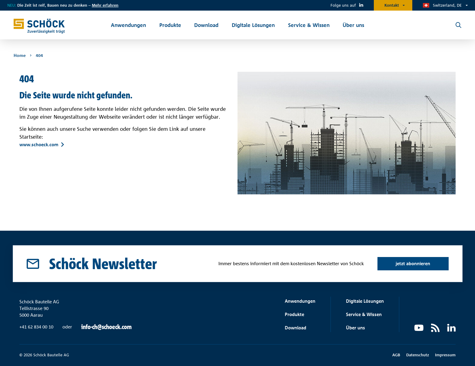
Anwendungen (300, 301)
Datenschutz (417, 354)
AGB (396, 354)
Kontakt (391, 5)
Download (295, 328)
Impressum (445, 354)
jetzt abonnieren (413, 263)
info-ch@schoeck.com (106, 327)
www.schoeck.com (38, 144)
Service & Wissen (364, 314)
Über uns (355, 328)
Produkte (294, 314)
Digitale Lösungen (365, 301)
